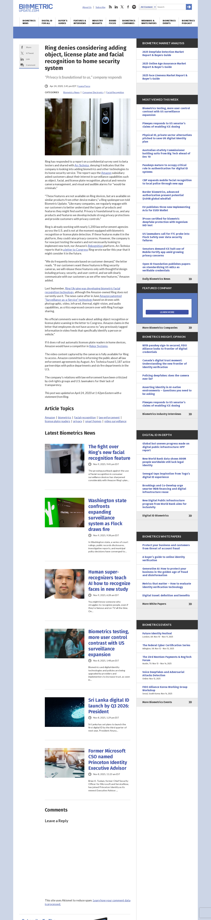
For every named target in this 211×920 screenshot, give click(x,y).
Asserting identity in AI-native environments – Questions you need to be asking (167, 390)
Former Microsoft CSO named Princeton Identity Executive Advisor (107, 759)
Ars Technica (82, 165)
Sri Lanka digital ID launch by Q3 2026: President (108, 706)
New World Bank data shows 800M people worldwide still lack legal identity (164, 462)
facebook (128, 7)
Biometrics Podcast (188, 22)
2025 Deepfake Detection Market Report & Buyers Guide (163, 53)
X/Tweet (30, 53)
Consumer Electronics (93, 92)
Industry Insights (97, 22)
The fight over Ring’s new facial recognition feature (109, 452)
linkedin (116, 7)
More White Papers (154, 603)
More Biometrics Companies (160, 327)
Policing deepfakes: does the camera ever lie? (165, 377)
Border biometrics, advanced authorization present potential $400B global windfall (163, 195)
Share (28, 47)
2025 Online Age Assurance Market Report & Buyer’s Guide (164, 65)
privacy (77, 421)
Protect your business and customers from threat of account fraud (166, 547)
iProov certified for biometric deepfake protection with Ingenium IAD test (165, 222)
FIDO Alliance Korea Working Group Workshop (167, 690)
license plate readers (57, 421)
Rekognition (95, 246)
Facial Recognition (115, 92)
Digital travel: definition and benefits (166, 595)
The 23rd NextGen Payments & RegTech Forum (167, 660)
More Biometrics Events (157, 702)
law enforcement (109, 417)
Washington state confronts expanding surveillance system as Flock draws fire (107, 515)
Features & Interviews (80, 22)
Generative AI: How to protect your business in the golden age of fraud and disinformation (165, 572)
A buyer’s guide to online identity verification (163, 558)
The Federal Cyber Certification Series (167, 647)
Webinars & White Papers (149, 22)
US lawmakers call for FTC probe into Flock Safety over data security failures (165, 237)
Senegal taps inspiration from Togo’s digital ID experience (166, 475)
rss (110, 7)
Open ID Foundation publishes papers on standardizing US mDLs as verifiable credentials (166, 267)
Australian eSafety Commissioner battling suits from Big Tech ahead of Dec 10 (166, 153)
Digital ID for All (47, 22)
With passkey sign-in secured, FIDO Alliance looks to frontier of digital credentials (164, 349)
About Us (86, 7)
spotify (134, 7)
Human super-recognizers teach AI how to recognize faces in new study (109, 580)
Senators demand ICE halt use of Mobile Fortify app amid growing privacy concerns (163, 252)
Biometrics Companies (128, 22)
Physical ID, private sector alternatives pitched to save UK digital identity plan (167, 138)
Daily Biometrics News (156, 278)
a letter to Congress (75, 249)
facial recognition (85, 417)
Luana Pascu (84, 86)
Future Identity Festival (167, 635)
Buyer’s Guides (62, 22)
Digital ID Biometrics (155, 515)
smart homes (93, 421)
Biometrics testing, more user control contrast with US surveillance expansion (108, 643)
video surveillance (115, 421)
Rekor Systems (98, 346)
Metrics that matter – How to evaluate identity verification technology (166, 585)
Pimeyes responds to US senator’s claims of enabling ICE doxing (163, 125)
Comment (30, 65)
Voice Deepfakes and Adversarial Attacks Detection (167, 675)
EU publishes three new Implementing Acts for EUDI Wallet (166, 208)
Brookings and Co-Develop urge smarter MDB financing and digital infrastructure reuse (164, 489)
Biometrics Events (169, 22)
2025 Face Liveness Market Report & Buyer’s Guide (164, 77)
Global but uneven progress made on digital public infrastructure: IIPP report (165, 447)
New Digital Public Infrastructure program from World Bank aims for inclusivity (164, 504)
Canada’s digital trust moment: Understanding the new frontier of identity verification (164, 364)
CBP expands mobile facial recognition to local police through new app (167, 182)
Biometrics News (29, 22)
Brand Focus (112, 22)
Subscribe (100, 7)
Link (28, 59)
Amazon (106, 173)
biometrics (64, 417)
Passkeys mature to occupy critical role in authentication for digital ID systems (165, 168)
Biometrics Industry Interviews (161, 414)
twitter (122, 7)
